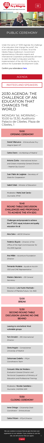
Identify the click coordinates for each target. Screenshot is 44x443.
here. (25, 68)
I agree (22, 439)
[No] (41, 435)
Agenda (22, 76)
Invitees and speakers (22, 85)
